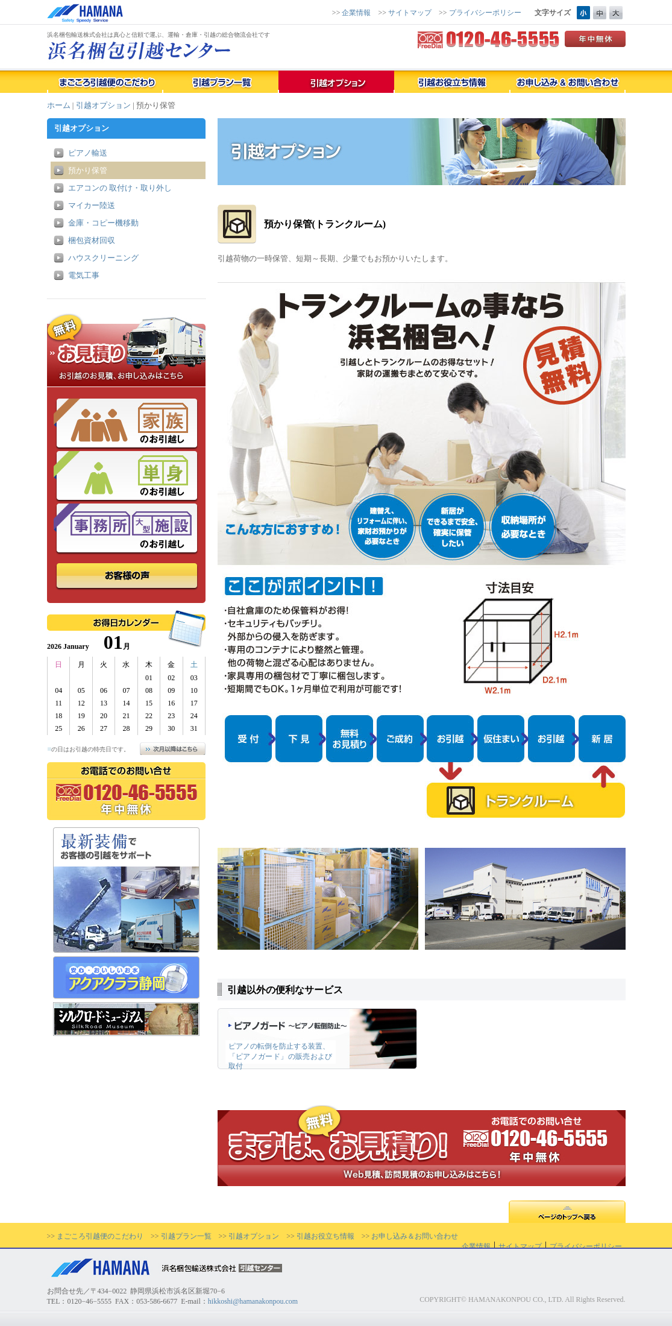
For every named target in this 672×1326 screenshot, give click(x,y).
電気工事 (83, 275)
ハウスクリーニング (103, 257)
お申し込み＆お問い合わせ (414, 1236)
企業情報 (356, 12)
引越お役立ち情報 (325, 1236)
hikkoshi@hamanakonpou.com (253, 1301)
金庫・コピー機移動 (103, 222)
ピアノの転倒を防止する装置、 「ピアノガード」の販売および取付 (280, 1055)
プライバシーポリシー (485, 12)
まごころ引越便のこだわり (100, 1236)
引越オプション (103, 105)
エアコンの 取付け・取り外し (120, 187)
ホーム (59, 105)
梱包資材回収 (91, 240)
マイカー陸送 (91, 205)
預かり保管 (87, 170)
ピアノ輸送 (87, 152)
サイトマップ (410, 12)
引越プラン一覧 (186, 1236)
